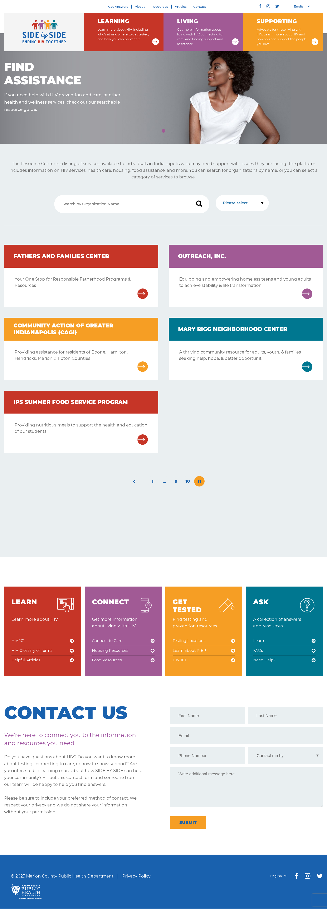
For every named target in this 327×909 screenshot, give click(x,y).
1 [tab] (163, 131)
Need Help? (264, 660)
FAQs (258, 650)
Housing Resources (110, 650)
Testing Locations (189, 641)
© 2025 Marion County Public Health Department (62, 876)
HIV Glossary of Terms (31, 650)
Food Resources (107, 660)
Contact (199, 7)
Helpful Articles (25, 660)
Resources (159, 7)
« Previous (134, 481)
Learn (258, 641)
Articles (181, 7)
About (140, 7)
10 (187, 481)
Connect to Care (107, 641)
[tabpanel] (163, 88)
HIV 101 (18, 641)
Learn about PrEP (189, 650)
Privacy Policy (136, 876)
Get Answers (118, 7)
